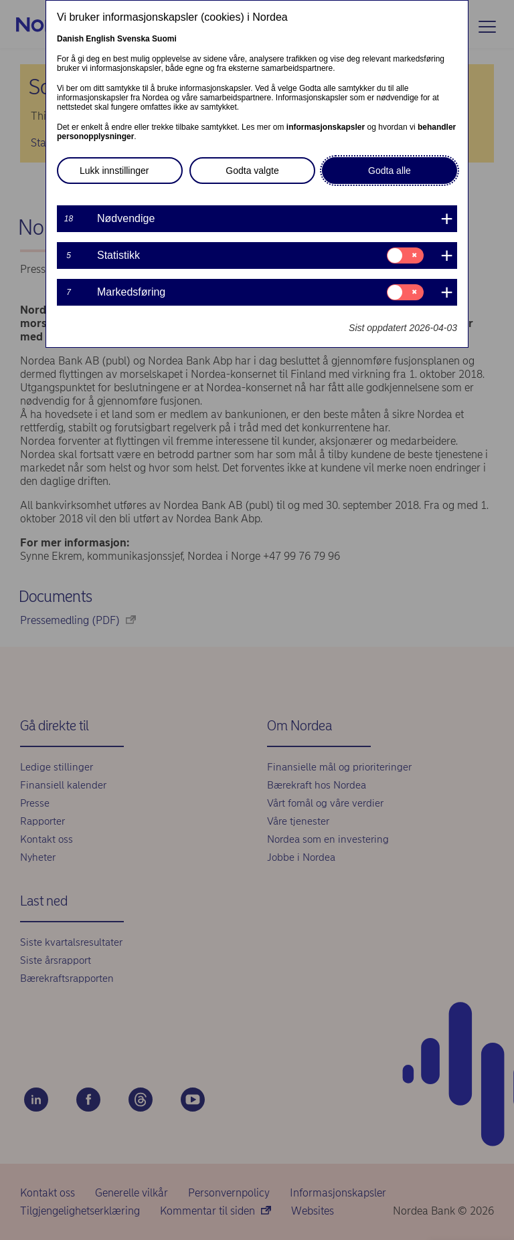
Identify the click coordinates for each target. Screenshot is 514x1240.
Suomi (164, 38)
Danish (70, 38)
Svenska (133, 38)
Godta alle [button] (389, 170)
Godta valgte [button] (252, 170)
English (100, 38)
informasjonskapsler (325, 127)
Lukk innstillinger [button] (114, 170)
